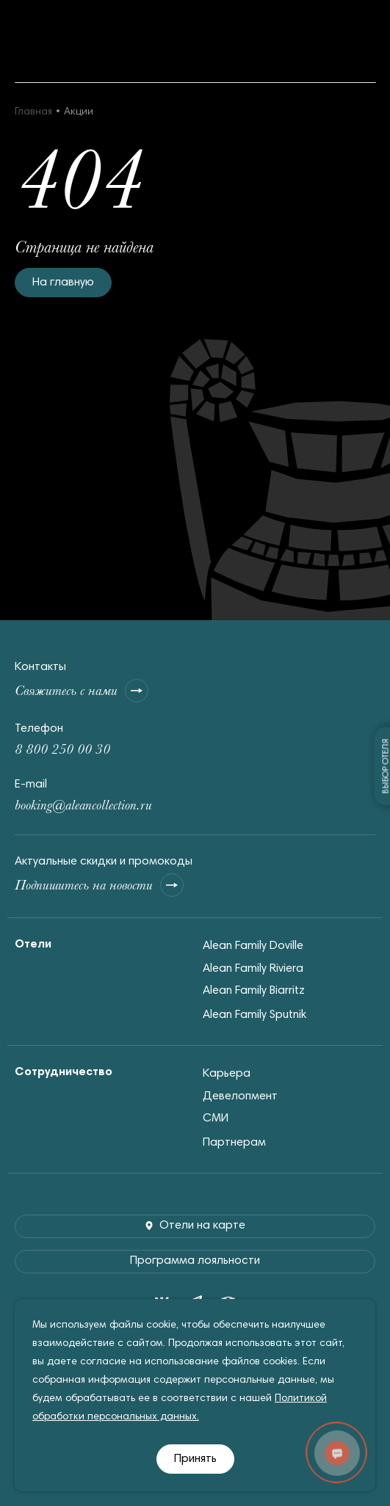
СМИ (215, 1118)
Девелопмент (240, 1096)
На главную (63, 282)
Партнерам (234, 1143)
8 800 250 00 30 (62, 749)
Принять (195, 1459)
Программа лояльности (195, 1261)
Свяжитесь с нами (81, 690)
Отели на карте (195, 1226)
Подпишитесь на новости (99, 885)
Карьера (226, 1074)
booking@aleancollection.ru (83, 804)
